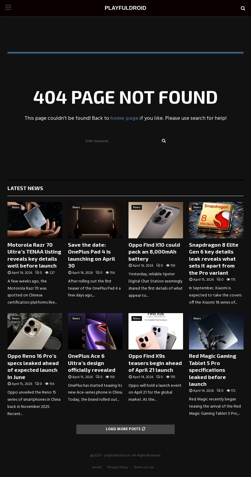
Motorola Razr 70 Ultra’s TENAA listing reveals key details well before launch (34, 255)
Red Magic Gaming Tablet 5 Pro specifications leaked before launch (212, 369)
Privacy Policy (117, 467)
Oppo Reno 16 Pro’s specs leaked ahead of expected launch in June (33, 366)
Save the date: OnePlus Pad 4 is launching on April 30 (91, 255)
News (15, 207)
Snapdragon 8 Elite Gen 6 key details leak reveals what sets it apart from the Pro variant (213, 258)
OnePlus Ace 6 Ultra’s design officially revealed (91, 362)
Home (97, 467)
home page (124, 118)
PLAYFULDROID (125, 8)
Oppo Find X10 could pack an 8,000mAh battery (154, 251)
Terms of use (144, 467)
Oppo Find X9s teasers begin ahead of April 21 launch (155, 362)
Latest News (25, 188)
